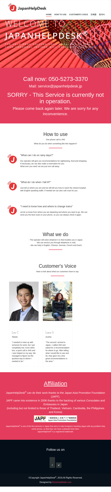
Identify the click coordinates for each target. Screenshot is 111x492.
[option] (24, 324)
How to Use (60, 14)
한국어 (102, 14)
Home (49, 14)
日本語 (93, 14)
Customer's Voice (78, 14)
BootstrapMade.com (61, 482)
